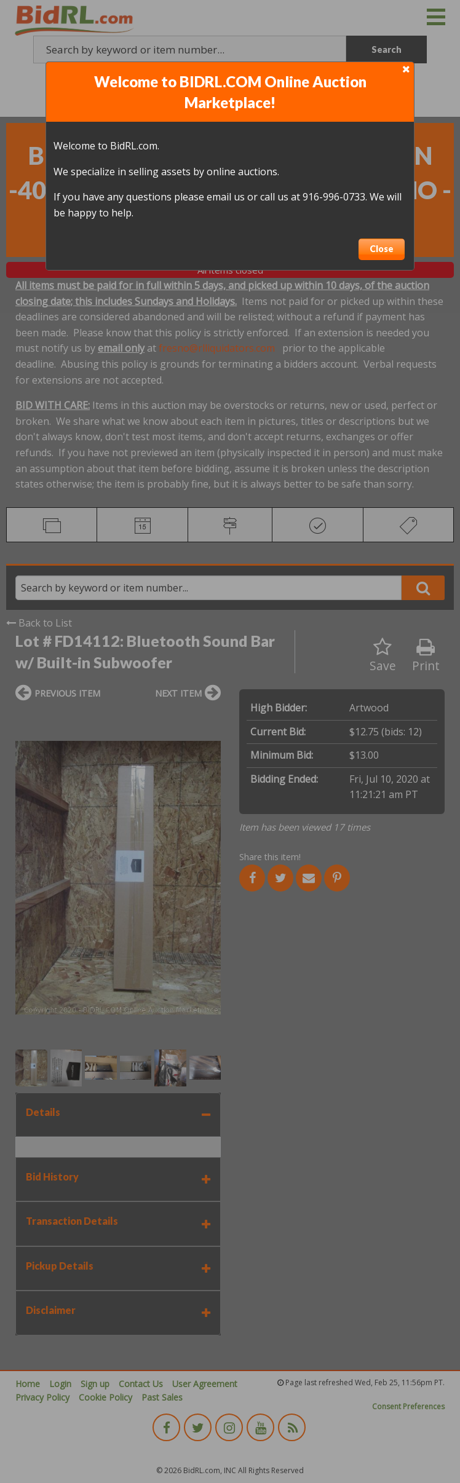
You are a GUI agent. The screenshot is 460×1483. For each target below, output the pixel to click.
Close (382, 248)
